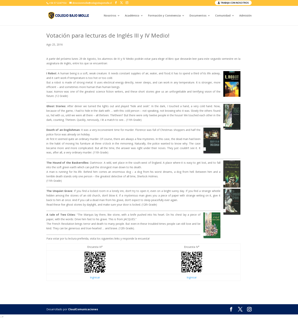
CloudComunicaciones (83, 309)
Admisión (245, 15)
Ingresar (95, 277)
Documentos (197, 15)
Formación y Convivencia (164, 15)
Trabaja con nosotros (233, 2)
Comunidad (223, 15)
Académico (132, 15)
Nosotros (110, 15)
